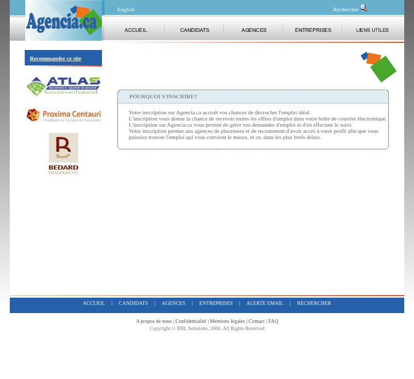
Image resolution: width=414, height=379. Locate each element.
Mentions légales (227, 321)
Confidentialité (191, 321)
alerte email (265, 303)
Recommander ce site (55, 58)
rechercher (314, 303)
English (126, 9)
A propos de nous (154, 321)
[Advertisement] (237, 66)
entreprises (216, 303)
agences (173, 303)
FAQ (273, 321)
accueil (94, 303)
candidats (133, 303)
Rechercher (350, 9)
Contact (257, 321)
